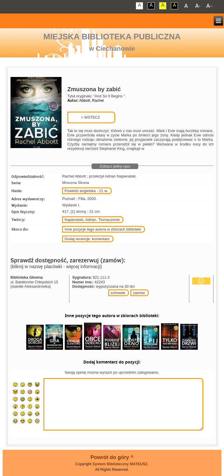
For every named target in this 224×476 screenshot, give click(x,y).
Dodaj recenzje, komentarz (87, 239)
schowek (118, 293)
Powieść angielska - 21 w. (86, 191)
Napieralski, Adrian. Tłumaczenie (92, 219)
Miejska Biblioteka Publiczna (112, 36)
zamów (139, 293)
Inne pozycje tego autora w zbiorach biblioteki (102, 229)
